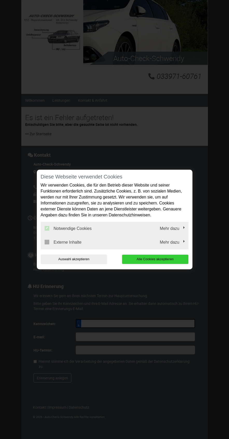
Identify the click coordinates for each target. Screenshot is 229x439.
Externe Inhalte (63, 242)
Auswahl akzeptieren (73, 259)
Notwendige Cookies (68, 228)
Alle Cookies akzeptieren (155, 259)
